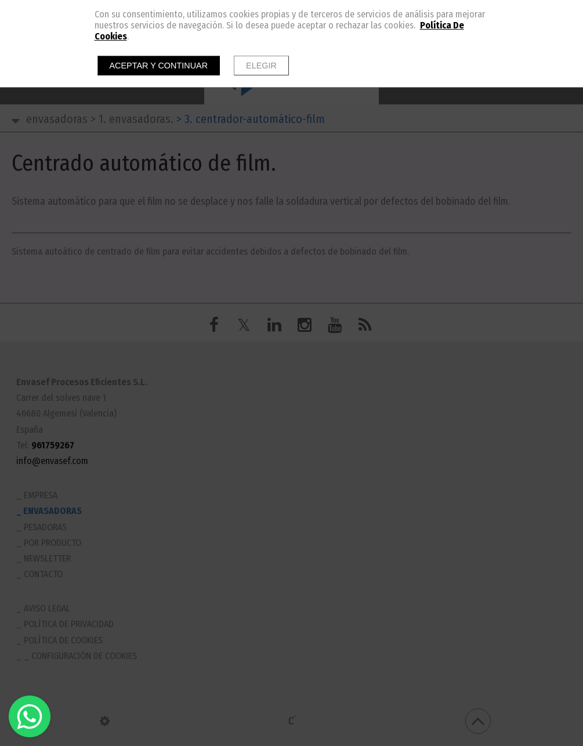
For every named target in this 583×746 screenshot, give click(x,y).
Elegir (261, 65)
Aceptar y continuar (159, 65)
